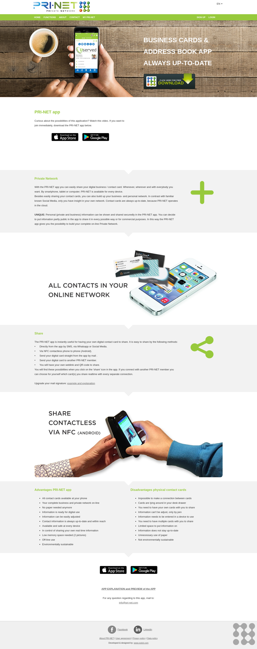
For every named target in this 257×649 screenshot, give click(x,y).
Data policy (152, 638)
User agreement (123, 638)
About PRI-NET (106, 638)
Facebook (123, 629)
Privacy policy (138, 638)
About (63, 17)
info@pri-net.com (128, 602)
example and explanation (81, 383)
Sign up (201, 17)
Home (37, 17)
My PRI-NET (89, 17)
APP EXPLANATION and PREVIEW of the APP (128, 588)
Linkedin (148, 629)
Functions (50, 17)
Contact (75, 17)
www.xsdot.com (141, 643)
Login (212, 17)
